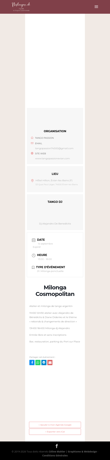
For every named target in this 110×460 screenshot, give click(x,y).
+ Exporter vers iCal (55, 431)
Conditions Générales (55, 455)
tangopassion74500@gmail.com (54, 148)
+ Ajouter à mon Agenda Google (55, 424)
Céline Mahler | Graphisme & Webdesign (73, 451)
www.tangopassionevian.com (52, 158)
